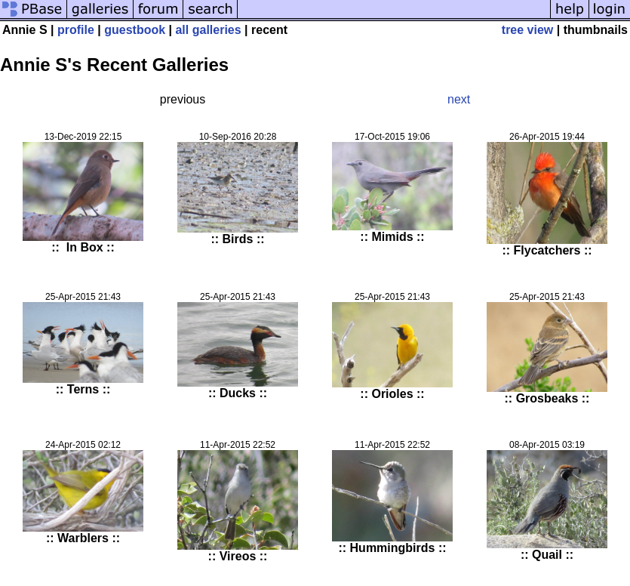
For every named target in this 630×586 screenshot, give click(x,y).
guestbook (134, 29)
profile (75, 29)
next (458, 99)
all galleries (208, 29)
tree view (527, 29)
